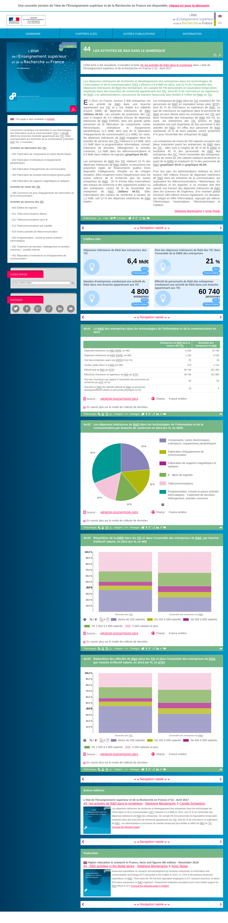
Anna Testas (212, 211)
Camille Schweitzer (192, 803)
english (51, 119)
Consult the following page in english (149, 886)
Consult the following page (125, 827)
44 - (108, 866)
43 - (112, 803)
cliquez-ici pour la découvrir (189, 5)
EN (220, 23)
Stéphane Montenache (188, 211)
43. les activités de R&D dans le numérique (166, 65)
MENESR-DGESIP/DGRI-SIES (119, 398)
